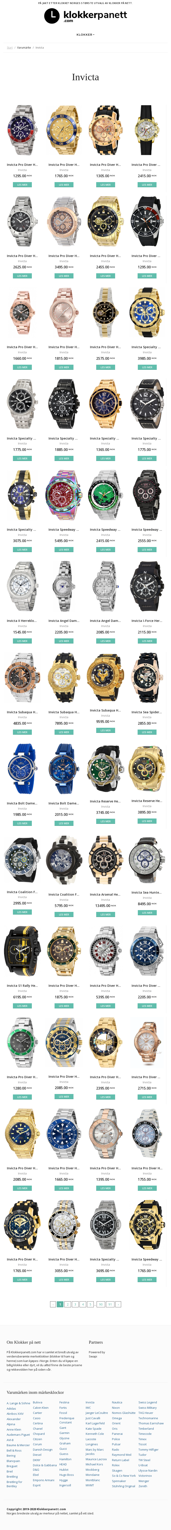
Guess (63, 1454)
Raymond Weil (121, 1455)
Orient (116, 1423)
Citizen (37, 1439)
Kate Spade (94, 1429)
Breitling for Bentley (14, 1484)
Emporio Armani (43, 1480)
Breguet (12, 1466)
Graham (65, 1443)
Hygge (63, 1480)
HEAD (63, 1464)
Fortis (63, 1408)
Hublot (63, 1470)
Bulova (37, 1402)
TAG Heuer (145, 1413)
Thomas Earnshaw (151, 1423)
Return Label (120, 1460)
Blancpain (13, 1461)
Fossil (63, 1413)
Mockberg (92, 1470)
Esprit (37, 1485)
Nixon (116, 1408)
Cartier (37, 1413)
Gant (62, 1428)
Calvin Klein (41, 1408)
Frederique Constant (66, 1420)
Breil (10, 1471)
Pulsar (116, 1444)
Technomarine (148, 1418)
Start (10, 47)
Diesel (37, 1455)
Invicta (90, 1402)
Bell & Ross (14, 1450)
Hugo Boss (66, 1475)
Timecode (145, 1434)
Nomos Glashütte (124, 1413)
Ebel (36, 1475)
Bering (11, 1456)
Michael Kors (94, 1464)
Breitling (12, 1476)
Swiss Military (147, 1408)
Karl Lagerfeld (95, 1423)
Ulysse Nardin (147, 1470)
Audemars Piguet (18, 1435)
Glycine (64, 1438)
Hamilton (65, 1459)
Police (116, 1439)
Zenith (142, 1486)
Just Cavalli (93, 1418)
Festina (64, 1402)
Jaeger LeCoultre (97, 1413)
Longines (92, 1444)
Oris (115, 1429)
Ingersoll (65, 1485)
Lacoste (91, 1439)
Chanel (38, 1429)
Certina (38, 1423)
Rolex (116, 1465)
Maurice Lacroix (96, 1459)
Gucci (63, 1449)
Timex (142, 1439)
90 (101, 1304)
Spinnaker (119, 1481)
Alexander (14, 1419)
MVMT (90, 1485)
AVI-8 (10, 1440)
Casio (37, 1418)
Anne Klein (14, 1429)
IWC (88, 1408)
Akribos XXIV (15, 1414)
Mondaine (93, 1475)
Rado (115, 1450)
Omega (117, 1418)
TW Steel (144, 1460)
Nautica (117, 1402)
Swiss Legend (147, 1402)
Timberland (146, 1429)
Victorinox (145, 1476)
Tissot (142, 1444)
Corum (37, 1444)
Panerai (117, 1434)
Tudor (142, 1455)
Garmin (64, 1433)
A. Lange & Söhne (18, 1403)
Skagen (117, 1470)
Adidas (11, 1409)
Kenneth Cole (95, 1434)
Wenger (143, 1481)
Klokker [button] (84, 34)
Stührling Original (123, 1486)
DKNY (36, 1460)
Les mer (22, 184)
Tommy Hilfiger (148, 1450)
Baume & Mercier (18, 1445)
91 (110, 1304)
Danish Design (43, 1450)
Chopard (39, 1434)
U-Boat (143, 1465)
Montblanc (93, 1480)
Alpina (11, 1424)
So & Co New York (124, 1476)
